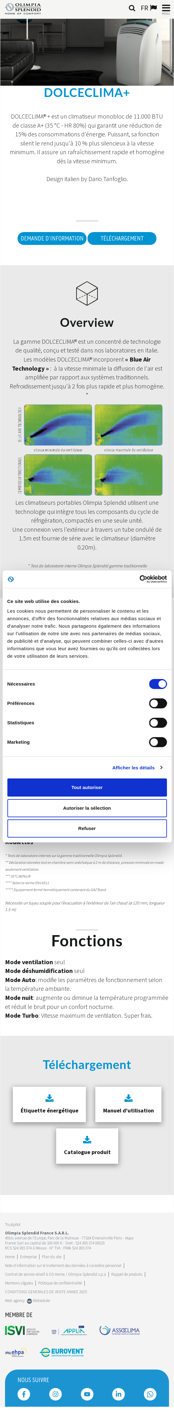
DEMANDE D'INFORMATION (52, 239)
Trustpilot (12, 1224)
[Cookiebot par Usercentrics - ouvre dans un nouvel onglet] (139, 579)
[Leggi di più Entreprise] (28, 1256)
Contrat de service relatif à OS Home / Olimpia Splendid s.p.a (55, 1274)
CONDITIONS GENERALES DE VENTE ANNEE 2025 (46, 1291)
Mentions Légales (19, 1283)
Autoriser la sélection (87, 808)
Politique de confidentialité (60, 1283)
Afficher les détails (133, 767)
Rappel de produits (126, 1274)
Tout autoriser (87, 787)
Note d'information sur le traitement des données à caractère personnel (63, 1265)
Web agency (15, 1300)
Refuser (87, 828)
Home (10, 1256)
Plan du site (51, 1256)
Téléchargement (122, 239)
